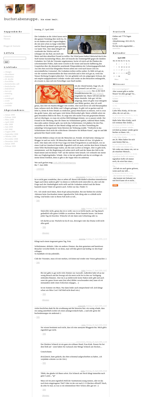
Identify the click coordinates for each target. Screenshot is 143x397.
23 (119, 73)
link (38, 200)
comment (40, 169)
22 (116, 73)
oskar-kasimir (80, 177)
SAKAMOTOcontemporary (64, 162)
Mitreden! (45, 233)
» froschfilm (8, 81)
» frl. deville (8, 79)
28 (114, 76)
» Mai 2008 (8, 124)
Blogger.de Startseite (12, 46)
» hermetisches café (11, 84)
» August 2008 (9, 131)
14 (114, 70)
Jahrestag (116, 108)
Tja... (114, 166)
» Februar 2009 (10, 146)
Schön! (115, 98)
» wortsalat (8, 103)
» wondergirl (9, 98)
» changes (8, 72)
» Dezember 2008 (11, 141)
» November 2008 (11, 139)
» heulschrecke (10, 86)
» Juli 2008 (8, 129)
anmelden (116, 48)
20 (129, 70)
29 (116, 76)
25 (124, 73)
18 (124, 70)
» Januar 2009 (9, 143)
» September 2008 (11, 134)
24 (122, 73)
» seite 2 (7, 96)
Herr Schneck (97, 93)
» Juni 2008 (8, 127)
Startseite (7, 36)
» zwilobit (8, 105)
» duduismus (9, 76)
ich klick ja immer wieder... (123, 127)
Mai (126, 79)
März (116, 79)
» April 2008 (9, 122)
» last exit (7, 91)
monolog (82, 239)
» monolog (8, 93)
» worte (7, 101)
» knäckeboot (9, 88)
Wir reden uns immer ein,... (123, 147)
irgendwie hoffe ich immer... (123, 156)
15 (116, 70)
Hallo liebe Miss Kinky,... (122, 118)
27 (129, 73)
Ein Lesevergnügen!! (120, 89)
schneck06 (81, 306)
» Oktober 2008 (10, 136)
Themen (7, 39)
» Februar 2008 (10, 117)
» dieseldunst (9, 74)
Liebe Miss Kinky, (119, 137)
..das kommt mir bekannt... (123, 175)
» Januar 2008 (9, 115)
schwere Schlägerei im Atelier (89, 89)
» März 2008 (9, 119)
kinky (83, 208)
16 (119, 70)
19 (126, 70)
